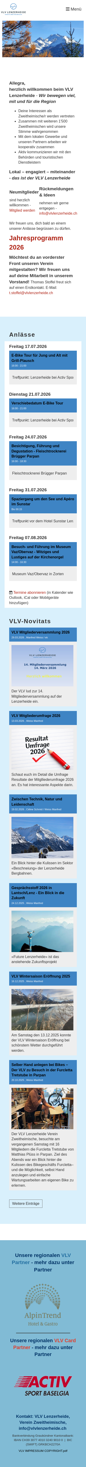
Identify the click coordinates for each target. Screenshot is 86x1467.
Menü (73, 9)
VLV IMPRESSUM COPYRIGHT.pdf (43, 1451)
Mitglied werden (22, 210)
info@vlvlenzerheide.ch (58, 213)
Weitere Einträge (25, 1203)
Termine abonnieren (29, 592)
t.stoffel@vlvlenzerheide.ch (31, 293)
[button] (43, 367)
